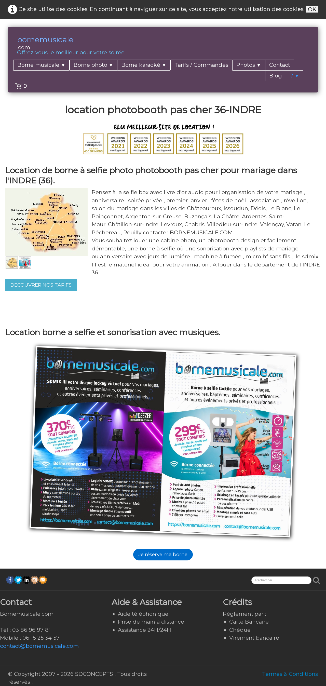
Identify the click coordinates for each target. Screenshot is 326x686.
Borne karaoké (143, 65)
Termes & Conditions (290, 674)
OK (312, 9)
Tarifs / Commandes (201, 65)
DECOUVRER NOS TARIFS (41, 285)
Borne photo (93, 65)
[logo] (70, 46)
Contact (279, 65)
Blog (275, 75)
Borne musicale (41, 65)
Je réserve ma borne (163, 554)
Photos (248, 65)
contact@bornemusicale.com (39, 646)
